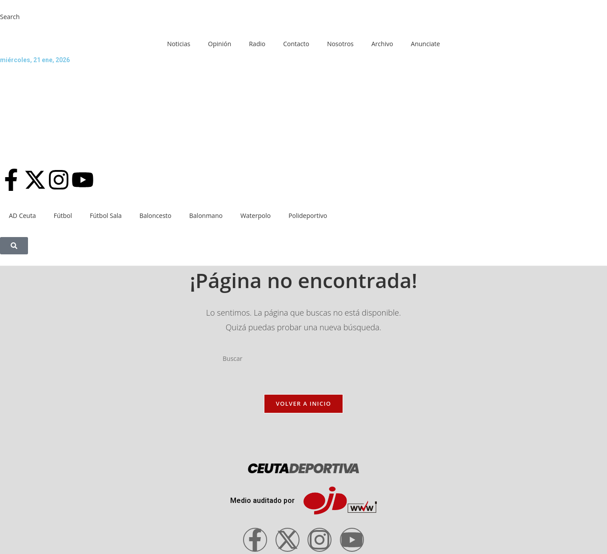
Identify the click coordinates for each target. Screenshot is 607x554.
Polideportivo (307, 215)
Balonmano (206, 215)
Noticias (178, 44)
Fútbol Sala (106, 215)
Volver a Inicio (303, 404)
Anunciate (425, 44)
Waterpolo (255, 215)
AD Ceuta (22, 215)
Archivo (382, 44)
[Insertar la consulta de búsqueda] (303, 359)
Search (10, 16)
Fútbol (63, 215)
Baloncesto (156, 215)
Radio (257, 44)
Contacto (296, 44)
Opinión (219, 44)
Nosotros (340, 44)
